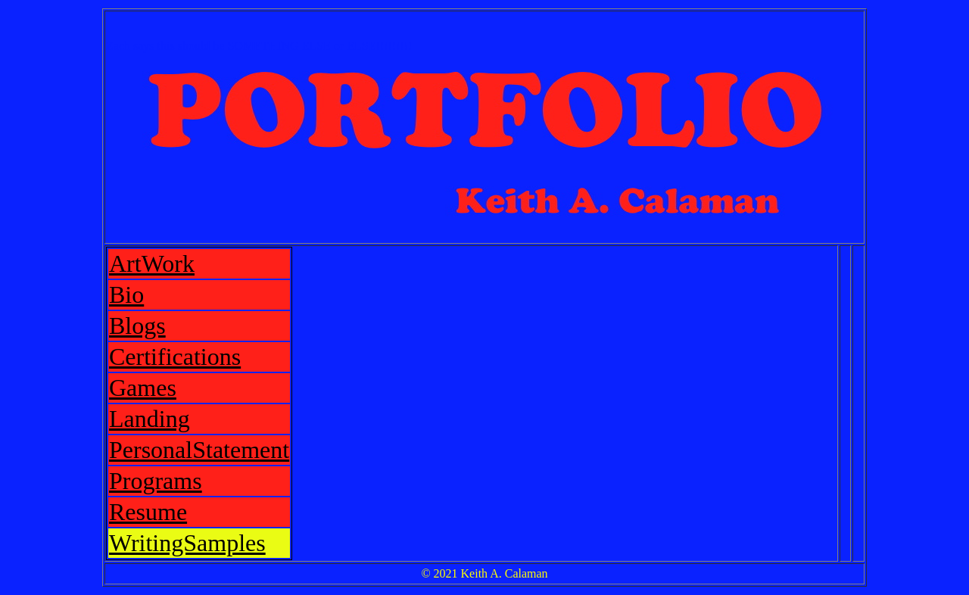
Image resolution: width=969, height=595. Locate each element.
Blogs (137, 325)
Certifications (175, 356)
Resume (148, 511)
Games (142, 387)
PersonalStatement (199, 449)
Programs (155, 480)
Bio (126, 294)
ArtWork (152, 263)
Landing (149, 418)
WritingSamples (187, 542)
